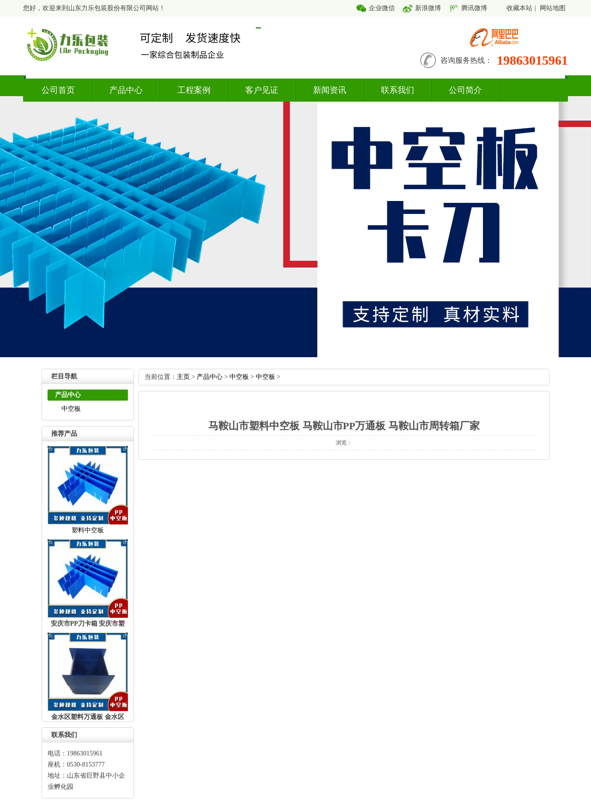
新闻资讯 (329, 90)
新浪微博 (428, 8)
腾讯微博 (474, 8)
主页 (183, 376)
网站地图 (553, 8)
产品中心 (126, 90)
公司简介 (465, 90)
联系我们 (397, 90)
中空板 (71, 408)
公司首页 (58, 90)
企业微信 (382, 8)
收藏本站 (519, 8)
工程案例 (194, 90)
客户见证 (261, 90)
